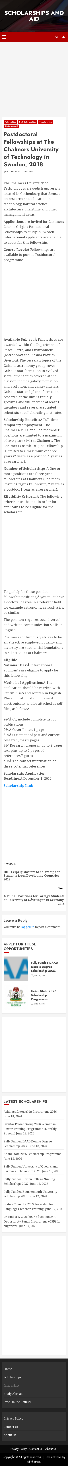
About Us (10, 1435)
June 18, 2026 (40, 975)
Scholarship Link (18, 785)
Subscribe (63, 37)
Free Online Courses (18, 1402)
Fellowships (10, 122)
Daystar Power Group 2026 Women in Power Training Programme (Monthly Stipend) (30, 1128)
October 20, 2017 (14, 171)
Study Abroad (11, 126)
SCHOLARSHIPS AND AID (34, 16)
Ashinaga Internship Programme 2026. (30, 1112)
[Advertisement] (34, 81)
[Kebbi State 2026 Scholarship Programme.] (16, 997)
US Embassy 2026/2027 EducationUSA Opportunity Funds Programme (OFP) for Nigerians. (32, 1221)
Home (8, 1369)
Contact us (11, 1427)
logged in (27, 927)
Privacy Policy (13, 1418)
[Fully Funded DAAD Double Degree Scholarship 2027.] (16, 969)
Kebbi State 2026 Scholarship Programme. (43, 995)
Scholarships (45, 122)
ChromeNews (53, 1457)
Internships (12, 1385)
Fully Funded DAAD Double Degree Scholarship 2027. (44, 967)
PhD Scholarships (27, 122)
